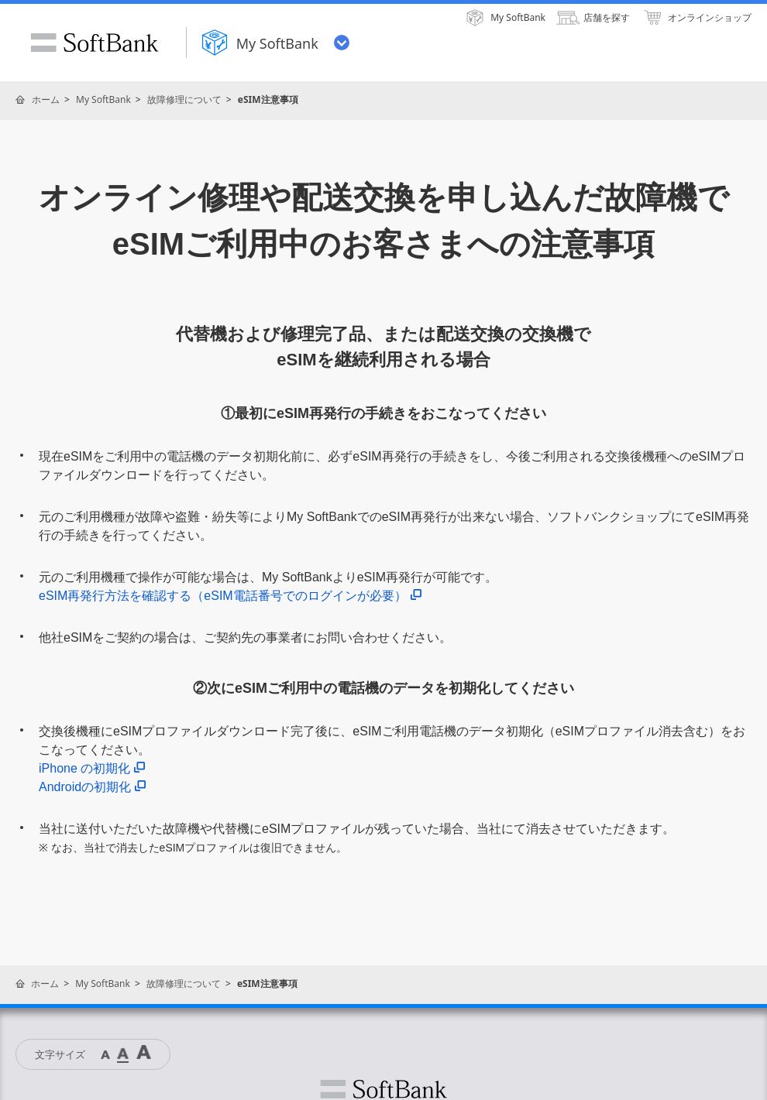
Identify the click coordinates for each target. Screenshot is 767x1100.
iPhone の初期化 (92, 768)
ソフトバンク (383, 1089)
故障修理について (184, 99)
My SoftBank (103, 99)
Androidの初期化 (92, 786)
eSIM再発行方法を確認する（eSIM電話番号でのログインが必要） (230, 595)
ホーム (46, 99)
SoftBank (94, 42)
